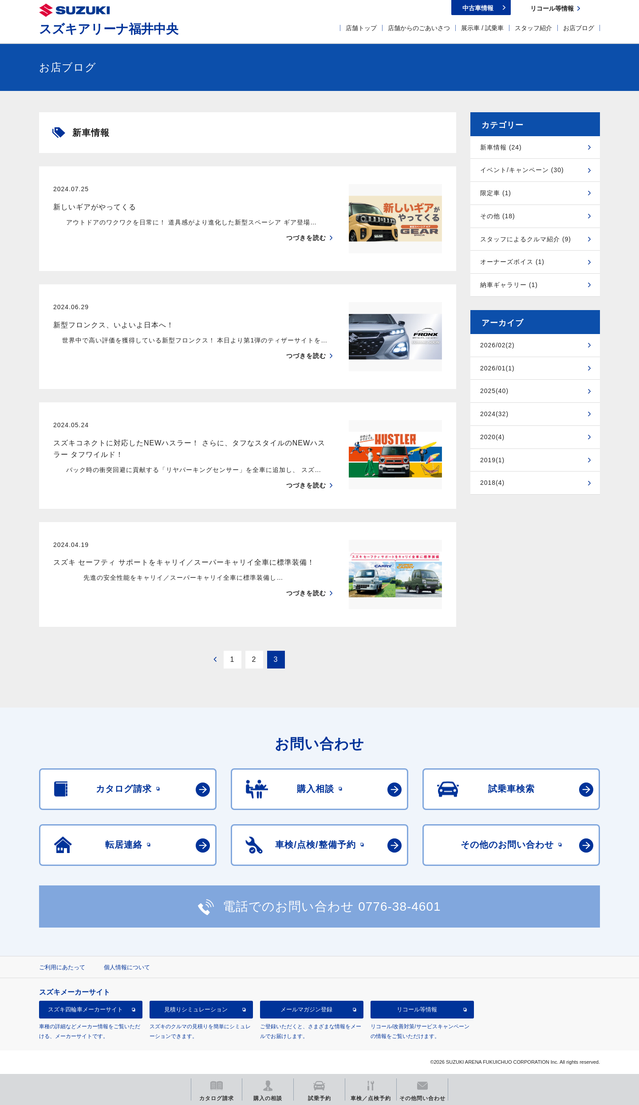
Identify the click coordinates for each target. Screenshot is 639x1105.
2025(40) (494, 390)
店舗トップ (361, 28)
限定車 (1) (495, 193)
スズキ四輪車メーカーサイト (85, 1009)
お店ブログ (578, 28)
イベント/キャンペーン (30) (522, 169)
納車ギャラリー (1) (509, 284)
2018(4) (492, 482)
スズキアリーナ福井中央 (108, 29)
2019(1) (492, 460)
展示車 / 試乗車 (482, 28)
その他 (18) (497, 216)
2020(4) (492, 436)
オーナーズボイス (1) (512, 261)
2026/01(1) (497, 368)
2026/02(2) (497, 345)
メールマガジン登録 (306, 1009)
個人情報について (127, 967)
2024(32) (494, 413)
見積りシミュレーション (196, 1009)
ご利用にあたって (62, 967)
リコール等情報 (417, 1009)
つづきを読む (306, 237)
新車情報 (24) (501, 147)
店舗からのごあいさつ (419, 28)
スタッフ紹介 (533, 28)
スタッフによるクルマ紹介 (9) (525, 239)
